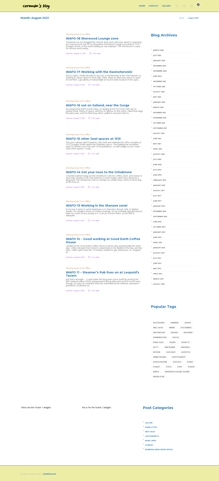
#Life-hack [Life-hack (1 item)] (170, 352)
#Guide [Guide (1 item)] (172, 342)
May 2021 (157, 144)
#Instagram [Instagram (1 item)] (170, 347)
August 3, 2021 (79, 291)
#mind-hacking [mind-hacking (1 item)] (159, 357)
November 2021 (160, 118)
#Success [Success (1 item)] (177, 362)
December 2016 (159, 211)
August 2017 (159, 190)
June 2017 (157, 201)
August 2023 (159, 92)
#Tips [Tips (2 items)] (179, 367)
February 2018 (159, 180)
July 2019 (157, 170)
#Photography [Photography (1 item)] (178, 357)
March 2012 (158, 279)
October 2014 (159, 227)
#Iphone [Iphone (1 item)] (156, 352)
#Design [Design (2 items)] (174, 332)
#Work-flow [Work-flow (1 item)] (158, 377)
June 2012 (157, 263)
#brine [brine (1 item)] (172, 328)
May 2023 (157, 97)
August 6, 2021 (79, 257)
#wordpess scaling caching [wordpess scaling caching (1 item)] (177, 372)
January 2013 (159, 248)
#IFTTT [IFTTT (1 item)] (156, 347)
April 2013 (157, 242)
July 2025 (157, 55)
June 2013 (157, 237)
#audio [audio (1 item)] (188, 323)
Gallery (166, 6)
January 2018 (159, 185)
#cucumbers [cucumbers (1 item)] (186, 328)
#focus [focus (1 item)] (175, 337)
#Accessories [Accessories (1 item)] (159, 323)
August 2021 (159, 133)
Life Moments (152, 436)
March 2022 (158, 107)
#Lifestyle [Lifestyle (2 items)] (185, 352)
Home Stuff (151, 427)
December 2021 (159, 113)
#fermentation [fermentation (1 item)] (160, 337)
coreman (69, 53)
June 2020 (157, 165)
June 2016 (157, 222)
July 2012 (157, 258)
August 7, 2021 (79, 154)
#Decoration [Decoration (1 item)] (159, 332)
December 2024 (159, 66)
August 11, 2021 (79, 85)
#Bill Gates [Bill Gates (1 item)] (158, 328)
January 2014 (159, 232)
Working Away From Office (78, 34)
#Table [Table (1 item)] (190, 362)
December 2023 (159, 81)
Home (142, 6)
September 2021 (160, 128)
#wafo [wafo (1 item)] (156, 372)
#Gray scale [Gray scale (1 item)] (158, 342)
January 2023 (159, 102)
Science (149, 445)
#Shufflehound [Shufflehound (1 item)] (160, 362)
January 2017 (159, 206)
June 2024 (157, 76)
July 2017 (157, 196)
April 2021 (157, 149)
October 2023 (159, 87)
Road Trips (150, 441)
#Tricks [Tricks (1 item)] (191, 367)
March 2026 (158, 50)
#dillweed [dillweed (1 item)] (188, 332)
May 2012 (157, 268)
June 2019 (157, 175)
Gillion (148, 423)
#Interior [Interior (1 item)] (185, 347)
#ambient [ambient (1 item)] (175, 323)
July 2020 (157, 159)
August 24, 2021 (80, 53)
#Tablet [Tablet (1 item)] (156, 367)
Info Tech (150, 432)
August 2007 (159, 284)
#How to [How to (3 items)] (185, 342)
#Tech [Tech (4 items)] (168, 367)
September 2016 (160, 216)
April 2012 (157, 274)
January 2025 (159, 61)
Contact (153, 6)
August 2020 (159, 154)
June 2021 (157, 139)
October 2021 (159, 123)
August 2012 (159, 253)
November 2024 (160, 71)
